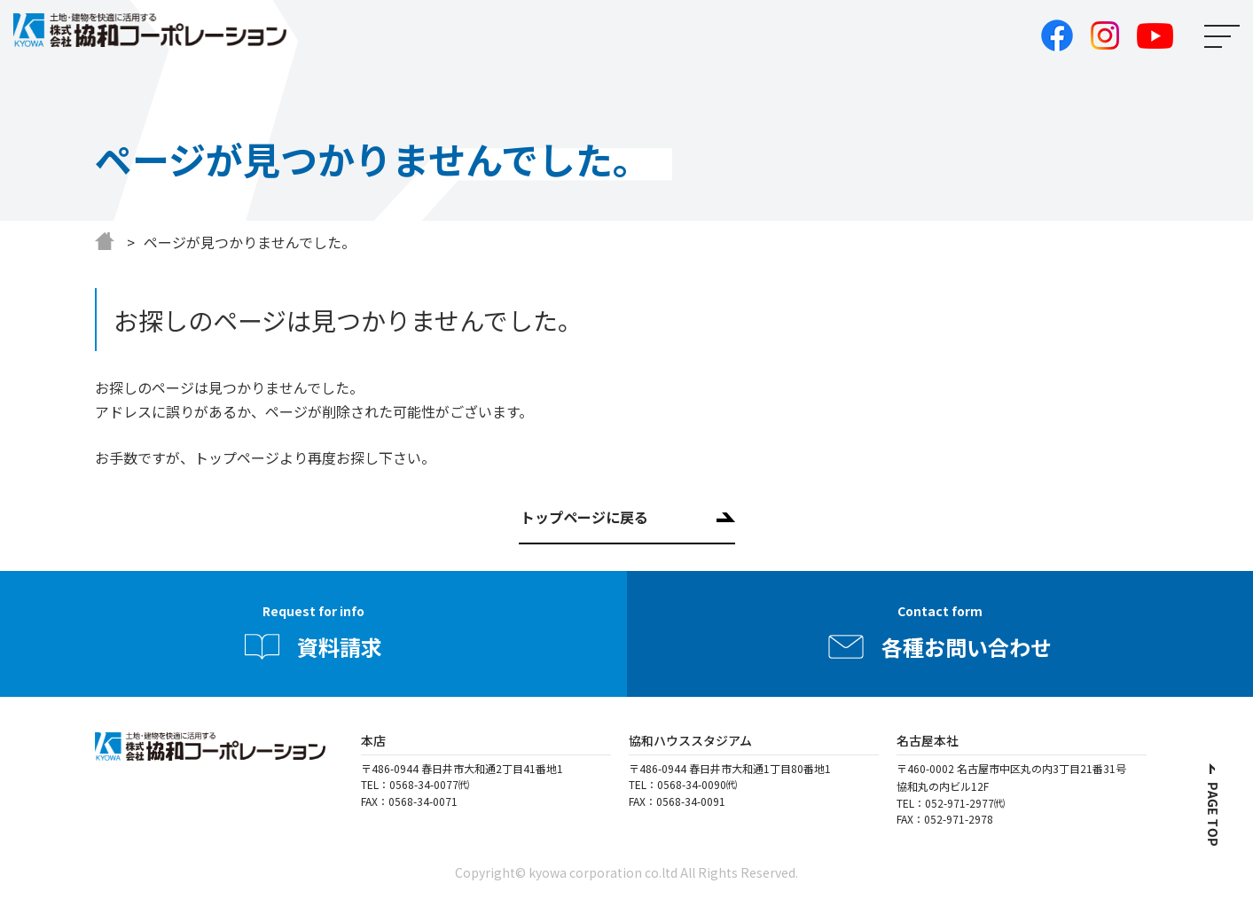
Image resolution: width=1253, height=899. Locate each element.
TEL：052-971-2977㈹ (951, 802)
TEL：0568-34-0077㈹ (415, 784)
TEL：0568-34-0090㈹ (683, 784)
